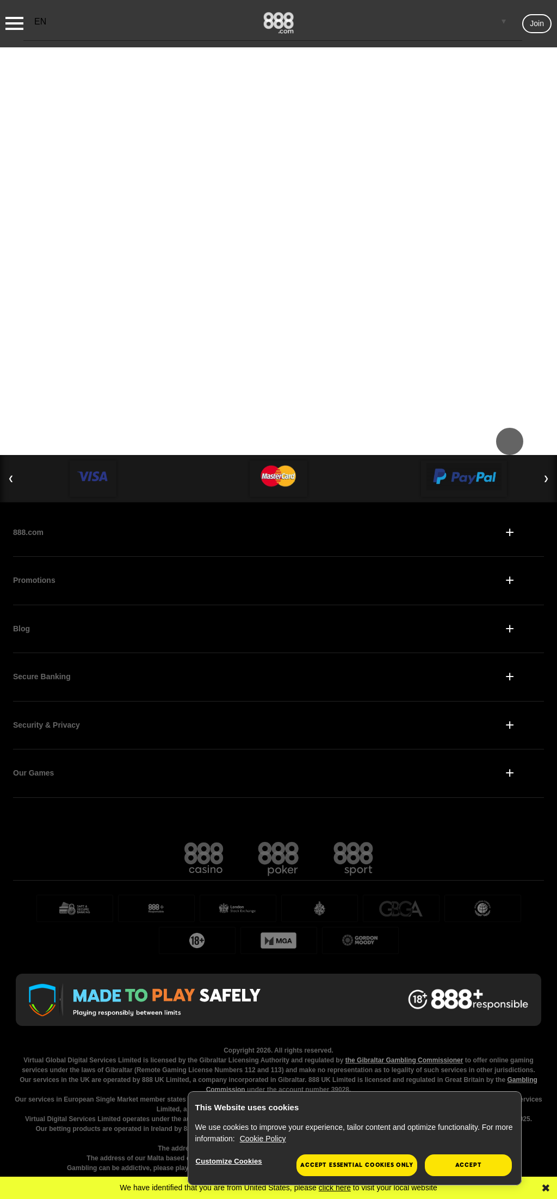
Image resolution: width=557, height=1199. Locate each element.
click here (335, 1187)
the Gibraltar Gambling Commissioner (404, 1060)
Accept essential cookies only (356, 1165)
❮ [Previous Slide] (11, 478)
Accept (468, 1165)
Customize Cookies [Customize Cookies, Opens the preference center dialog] (229, 1161)
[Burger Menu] (14, 23)
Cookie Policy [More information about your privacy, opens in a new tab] (263, 1138)
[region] (355, 1138)
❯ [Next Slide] (546, 478)
